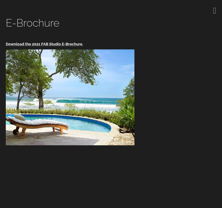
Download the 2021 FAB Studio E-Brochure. (44, 44)
